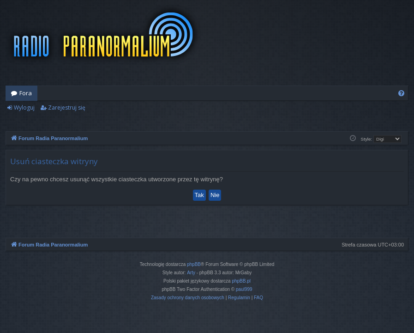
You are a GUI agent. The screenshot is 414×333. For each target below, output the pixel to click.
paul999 (244, 289)
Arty (191, 272)
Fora (25, 93)
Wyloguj (24, 107)
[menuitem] (401, 93)
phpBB (194, 264)
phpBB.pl (241, 281)
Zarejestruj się (66, 107)
